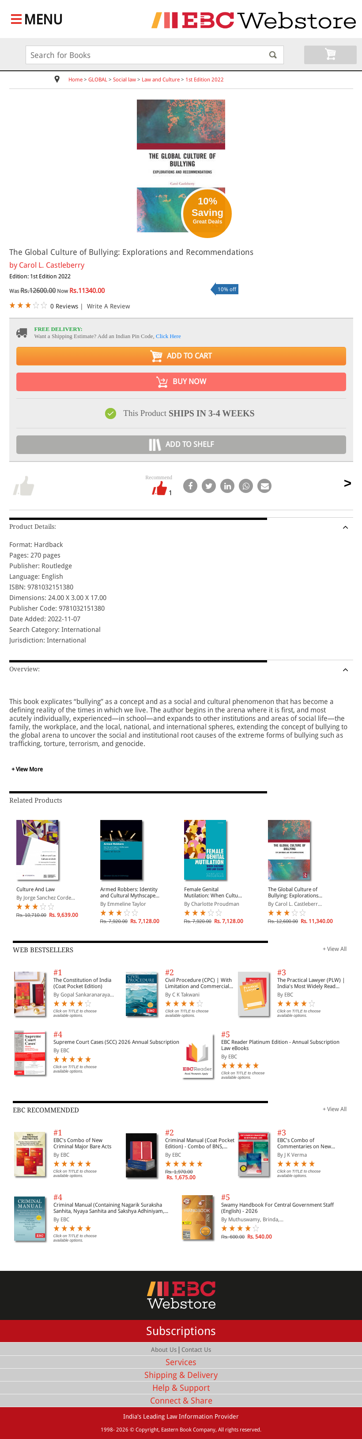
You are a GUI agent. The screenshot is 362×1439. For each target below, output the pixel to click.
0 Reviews (64, 306)
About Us (164, 1349)
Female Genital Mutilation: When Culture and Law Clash (213, 892)
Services (181, 1362)
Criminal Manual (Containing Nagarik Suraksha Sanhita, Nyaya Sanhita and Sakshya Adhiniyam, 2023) (108, 1208)
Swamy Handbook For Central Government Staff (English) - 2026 (277, 1208)
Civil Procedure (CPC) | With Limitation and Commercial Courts (198, 983)
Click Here (168, 336)
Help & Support (181, 1388)
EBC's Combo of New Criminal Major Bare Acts (82, 1143)
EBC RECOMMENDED (46, 1110)
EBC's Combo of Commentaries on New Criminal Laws (304, 1143)
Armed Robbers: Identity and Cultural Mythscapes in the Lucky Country (129, 892)
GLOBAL (97, 80)
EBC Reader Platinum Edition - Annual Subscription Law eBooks (280, 1045)
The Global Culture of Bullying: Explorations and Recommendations (295, 892)
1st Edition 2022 (204, 80)
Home (75, 80)
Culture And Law (35, 889)
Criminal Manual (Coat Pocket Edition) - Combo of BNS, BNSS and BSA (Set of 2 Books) (199, 1143)
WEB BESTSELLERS (43, 950)
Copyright (147, 1430)
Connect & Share (181, 1401)
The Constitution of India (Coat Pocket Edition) (82, 983)
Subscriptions (181, 1331)
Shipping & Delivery (181, 1375)
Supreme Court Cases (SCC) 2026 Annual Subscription (116, 1042)
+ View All (335, 949)
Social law (124, 80)
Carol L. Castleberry (51, 265)
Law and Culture (161, 80)
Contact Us (196, 1349)
